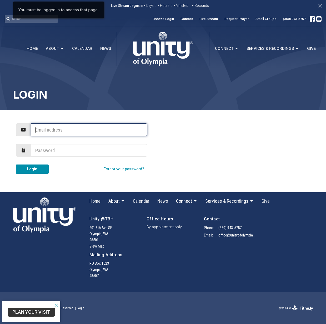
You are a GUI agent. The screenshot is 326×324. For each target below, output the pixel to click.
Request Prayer (236, 19)
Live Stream (208, 19)
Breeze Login (163, 19)
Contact (186, 19)
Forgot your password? (124, 169)
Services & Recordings (273, 48)
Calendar (82, 48)
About (55, 48)
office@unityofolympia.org (237, 235)
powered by (296, 308)
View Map (96, 246)
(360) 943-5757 (294, 19)
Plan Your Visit (31, 312)
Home (32, 48)
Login (32, 169)
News (105, 48)
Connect (227, 48)
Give (311, 48)
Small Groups (265, 19)
